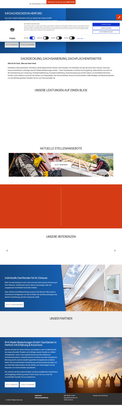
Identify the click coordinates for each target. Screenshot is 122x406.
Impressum (38, 397)
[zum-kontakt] (119, 25)
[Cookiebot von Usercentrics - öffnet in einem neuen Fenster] (12, 18)
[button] (7, 251)
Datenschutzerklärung (41, 399)
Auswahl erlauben (106, 7)
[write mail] (119, 25)
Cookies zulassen (106, 3)
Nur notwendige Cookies (106, 11)
